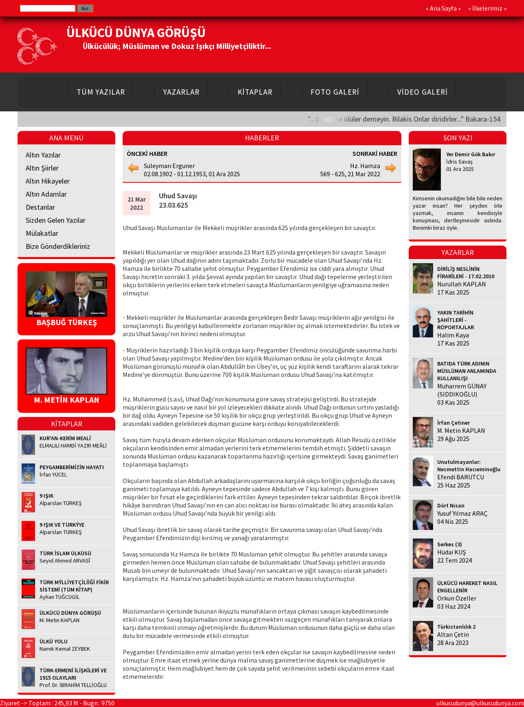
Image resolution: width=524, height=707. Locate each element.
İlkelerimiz (487, 8)
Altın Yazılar (43, 155)
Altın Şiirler (42, 168)
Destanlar (40, 207)
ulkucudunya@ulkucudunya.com (480, 703)
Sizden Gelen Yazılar (56, 220)
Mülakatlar (42, 233)
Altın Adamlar (46, 194)
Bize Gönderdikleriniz (58, 246)
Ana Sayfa (443, 8)
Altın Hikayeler (48, 181)
